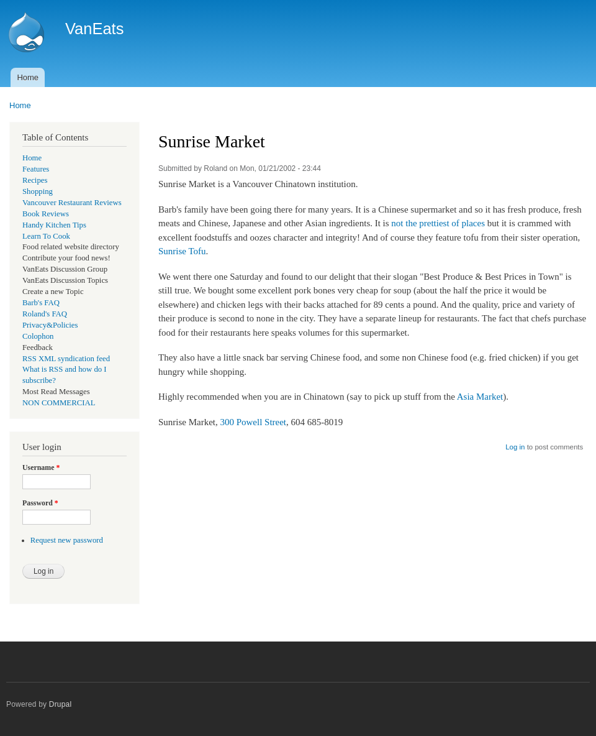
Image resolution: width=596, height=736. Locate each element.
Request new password (66, 540)
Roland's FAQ (44, 314)
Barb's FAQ (41, 302)
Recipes (34, 180)
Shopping (37, 191)
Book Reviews (45, 213)
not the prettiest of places (438, 223)
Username (41, 467)
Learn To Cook (46, 236)
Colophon (37, 336)
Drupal (60, 704)
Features (35, 169)
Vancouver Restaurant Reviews (72, 202)
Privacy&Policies (50, 325)
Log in (515, 447)
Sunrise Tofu (182, 251)
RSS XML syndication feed (66, 358)
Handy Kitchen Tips (54, 225)
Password (40, 503)
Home (27, 77)
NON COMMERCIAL (59, 402)
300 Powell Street (253, 422)
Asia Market (480, 397)
